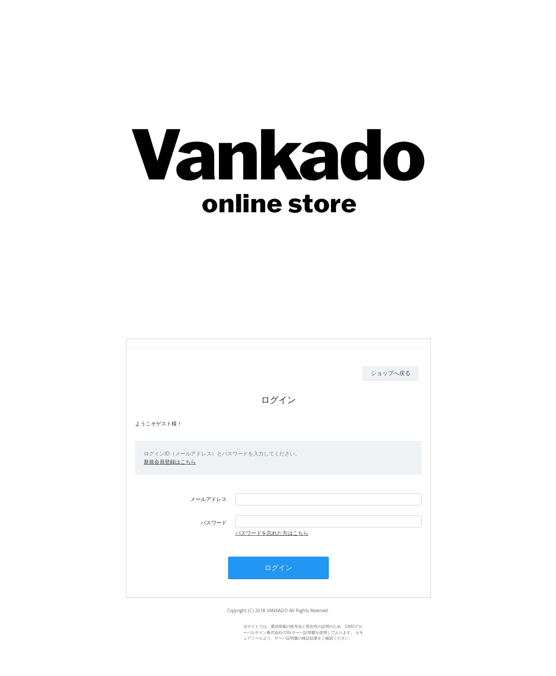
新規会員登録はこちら (170, 461)
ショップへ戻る (390, 373)
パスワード (214, 522)
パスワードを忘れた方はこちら (271, 533)
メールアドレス (208, 499)
